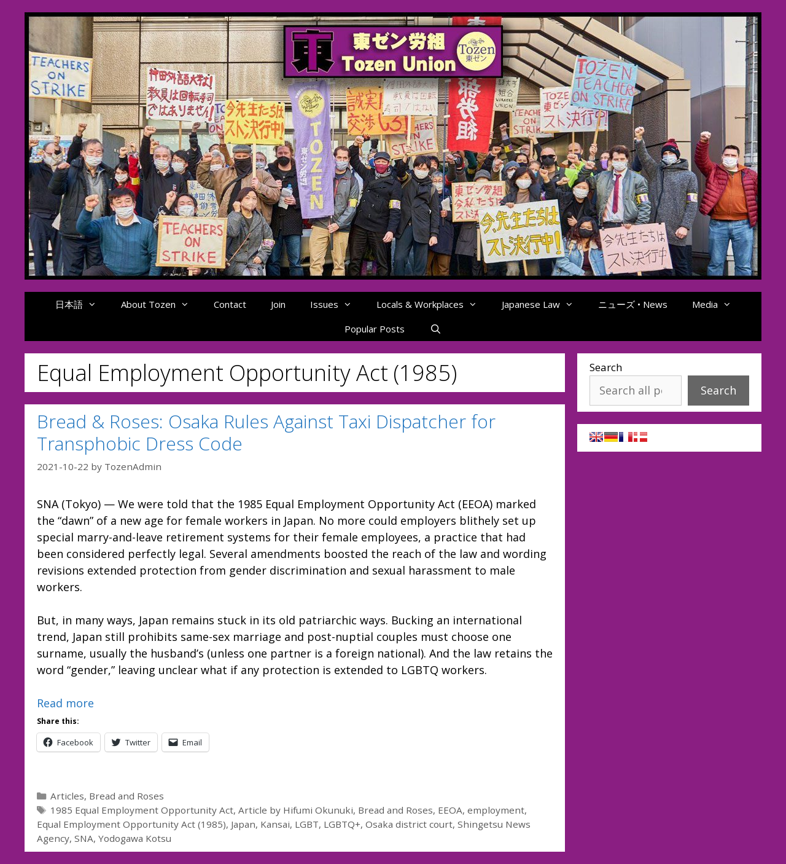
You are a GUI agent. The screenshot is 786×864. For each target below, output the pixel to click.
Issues (337, 304)
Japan (243, 824)
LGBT (307, 824)
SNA (83, 838)
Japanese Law (544, 304)
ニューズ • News (632, 304)
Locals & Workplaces (432, 304)
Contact (230, 304)
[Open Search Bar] (435, 328)
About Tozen (161, 304)
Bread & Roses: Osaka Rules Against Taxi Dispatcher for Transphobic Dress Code (266, 432)
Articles (67, 796)
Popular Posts (374, 329)
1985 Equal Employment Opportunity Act (141, 810)
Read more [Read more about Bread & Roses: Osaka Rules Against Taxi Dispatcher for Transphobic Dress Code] (65, 703)
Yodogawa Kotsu (134, 838)
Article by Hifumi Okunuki (295, 810)
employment (495, 810)
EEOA (450, 810)
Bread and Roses (126, 796)
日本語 (82, 304)
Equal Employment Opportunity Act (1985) (131, 824)
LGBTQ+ (342, 824)
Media (718, 304)
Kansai (275, 824)
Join (278, 304)
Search (606, 367)
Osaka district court (409, 824)
